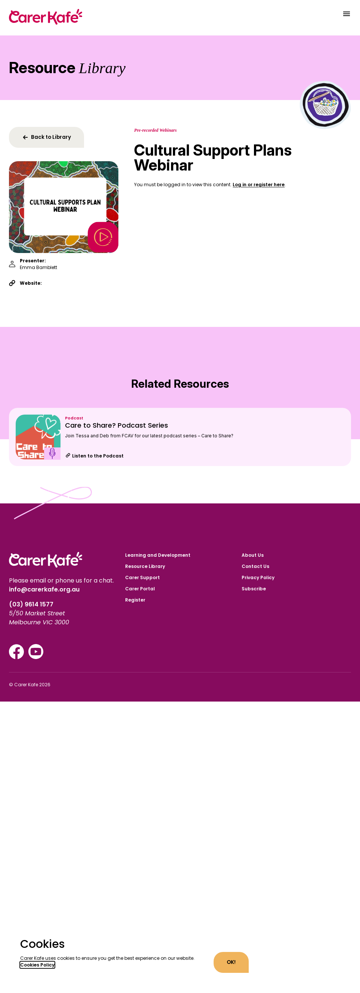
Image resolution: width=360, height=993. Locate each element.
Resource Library (145, 566)
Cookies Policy (37, 965)
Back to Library (46, 137)
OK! (231, 962)
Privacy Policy (258, 577)
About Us (253, 555)
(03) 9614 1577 (32, 604)
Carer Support (142, 577)
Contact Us (255, 566)
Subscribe (254, 589)
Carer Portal (140, 589)
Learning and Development (157, 555)
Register (135, 600)
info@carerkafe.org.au (44, 589)
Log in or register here (259, 184)
